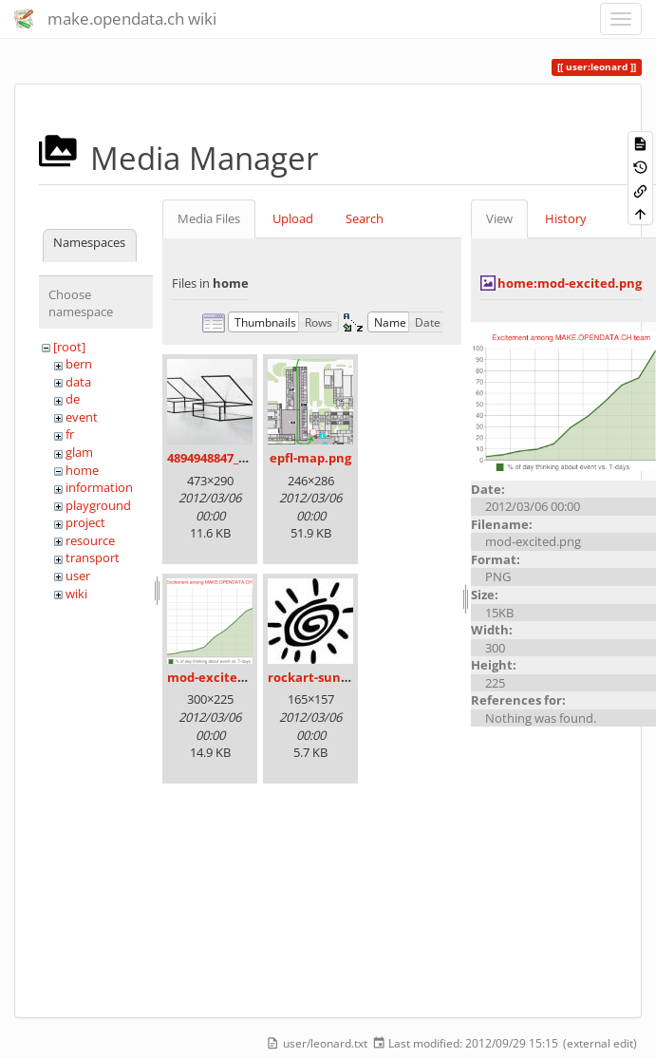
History (566, 218)
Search (365, 218)
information (99, 487)
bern (79, 363)
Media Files (209, 218)
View (499, 218)
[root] (69, 346)
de (73, 398)
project (85, 522)
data (78, 381)
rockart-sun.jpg (315, 677)
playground (98, 505)
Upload (292, 218)
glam (79, 452)
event (82, 416)
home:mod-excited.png (569, 283)
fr (70, 434)
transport (93, 557)
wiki (76, 593)
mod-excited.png (219, 677)
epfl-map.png (310, 457)
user (78, 575)
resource (90, 540)
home (82, 470)
